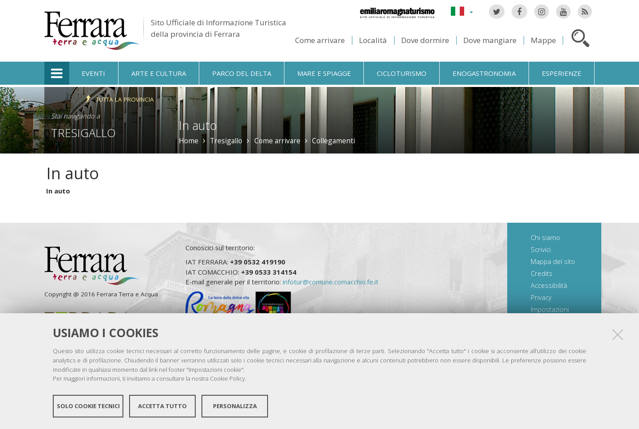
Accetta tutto (162, 406)
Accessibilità (549, 285)
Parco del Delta (241, 73)
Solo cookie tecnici (88, 406)
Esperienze (561, 73)
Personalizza (235, 406)
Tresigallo (83, 132)
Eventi (93, 73)
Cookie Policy (227, 378)
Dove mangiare (490, 40)
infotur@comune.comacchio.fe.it (331, 281)
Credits (541, 273)
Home (188, 141)
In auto (58, 190)
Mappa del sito (553, 261)
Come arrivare (320, 40)
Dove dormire (425, 40)
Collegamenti (333, 141)
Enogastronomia (484, 73)
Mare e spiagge (324, 73)
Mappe (543, 40)
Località (373, 40)
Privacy (541, 297)
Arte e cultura (158, 73)
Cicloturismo (401, 73)
